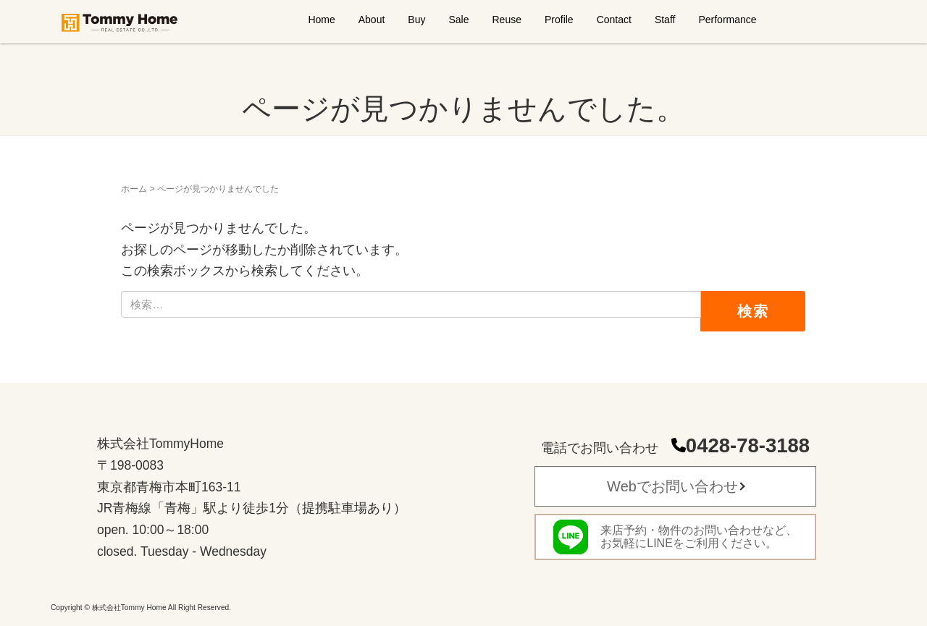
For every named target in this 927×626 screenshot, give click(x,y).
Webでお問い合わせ (672, 486)
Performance (727, 19)
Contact (614, 19)
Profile (559, 19)
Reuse (506, 19)
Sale (458, 19)
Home (321, 19)
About (371, 19)
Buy (416, 19)
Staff (665, 19)
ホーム (134, 189)
